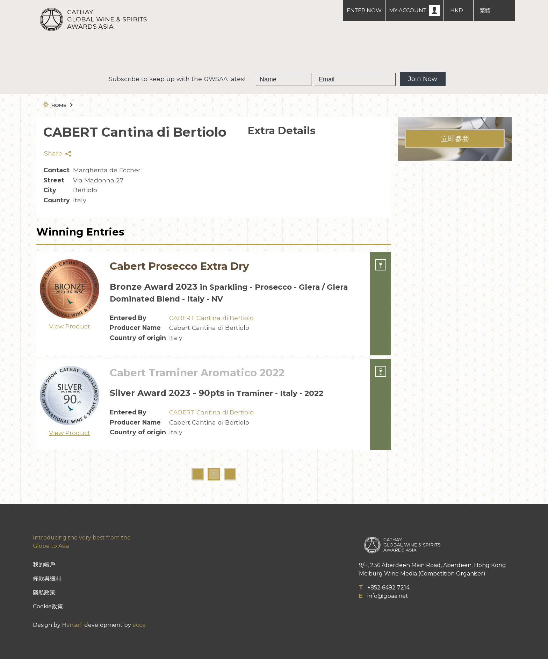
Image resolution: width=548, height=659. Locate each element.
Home (57, 105)
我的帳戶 (44, 564)
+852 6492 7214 (388, 587)
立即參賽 (455, 139)
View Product (69, 326)
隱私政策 (44, 592)
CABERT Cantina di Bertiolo (211, 317)
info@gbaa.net (387, 596)
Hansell (72, 625)
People (308, 52)
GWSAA (222, 52)
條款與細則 (47, 578)
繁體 (485, 10)
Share (57, 153)
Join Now (422, 79)
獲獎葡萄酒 (266, 52)
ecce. (139, 625)
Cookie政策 (48, 606)
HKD (456, 10)
